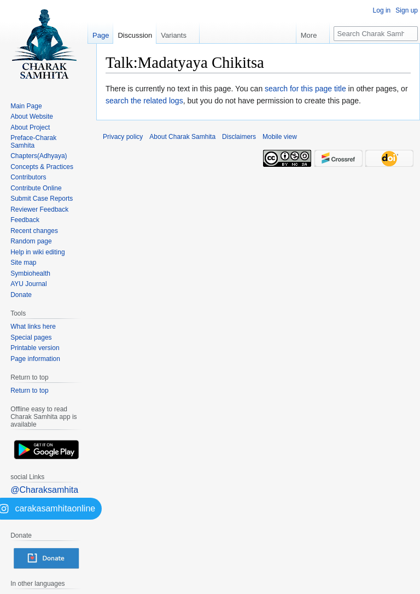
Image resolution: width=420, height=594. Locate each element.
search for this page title (305, 88)
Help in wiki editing (37, 252)
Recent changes (34, 231)
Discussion (135, 35)
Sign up (406, 10)
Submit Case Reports (41, 198)
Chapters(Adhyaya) (38, 156)
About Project (30, 127)
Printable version (34, 348)
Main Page (26, 106)
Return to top (29, 390)
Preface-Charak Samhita (33, 141)
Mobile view (279, 137)
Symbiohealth (30, 273)
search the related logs (144, 100)
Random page (30, 241)
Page (100, 35)
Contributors (28, 177)
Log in (382, 10)
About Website (31, 116)
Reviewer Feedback (39, 209)
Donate (21, 295)
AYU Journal (28, 284)
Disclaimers (239, 137)
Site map (23, 262)
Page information (35, 359)
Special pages (30, 337)
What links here (33, 326)
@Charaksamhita (44, 489)
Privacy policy (123, 137)
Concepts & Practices (41, 167)
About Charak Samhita (182, 137)
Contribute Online (35, 188)
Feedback (24, 220)
